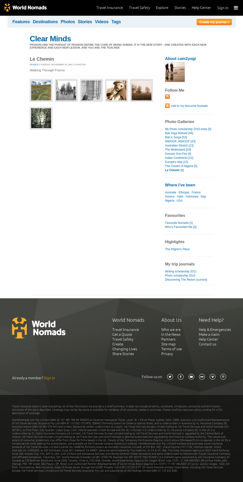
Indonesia (192, 196)
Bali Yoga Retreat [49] (179, 133)
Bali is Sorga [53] (176, 137)
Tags (116, 21)
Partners (168, 339)
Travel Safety (139, 8)
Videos (102, 21)
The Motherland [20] (178, 149)
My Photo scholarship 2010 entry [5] (188, 129)
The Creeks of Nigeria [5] (181, 166)
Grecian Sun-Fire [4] (178, 153)
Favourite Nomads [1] (179, 223)
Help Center (201, 8)
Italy (203, 196)
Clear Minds (50, 38)
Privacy (167, 354)
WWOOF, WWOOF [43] (180, 141)
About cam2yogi (180, 58)
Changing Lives (124, 349)
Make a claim (209, 334)
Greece (169, 196)
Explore (162, 8)
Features (21, 21)
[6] (174, 170)
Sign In (223, 8)
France (34, 64)
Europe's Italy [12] (176, 162)
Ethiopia (184, 192)
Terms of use (171, 349)
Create (117, 344)
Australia (170, 192)
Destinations (45, 21)
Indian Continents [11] (179, 158)
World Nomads (25, 8)
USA (179, 200)
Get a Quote (122, 334)
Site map (168, 344)
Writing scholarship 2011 (181, 271)
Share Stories (123, 354)
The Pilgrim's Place (177, 249)
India (180, 196)
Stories (180, 8)
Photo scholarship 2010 (180, 275)
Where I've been (180, 185)
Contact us (207, 344)
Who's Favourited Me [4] (180, 227)
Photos (68, 21)
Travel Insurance (109, 8)
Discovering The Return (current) (186, 279)
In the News (170, 334)
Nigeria (169, 200)
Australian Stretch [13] (179, 145)
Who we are (171, 330)
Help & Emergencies (215, 330)
